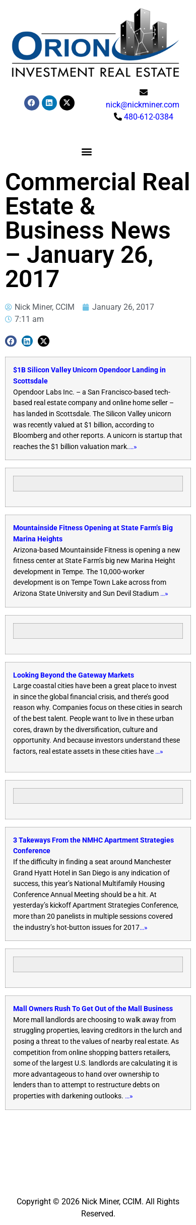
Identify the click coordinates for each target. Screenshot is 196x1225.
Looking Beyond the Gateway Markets (73, 675)
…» (133, 446)
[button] (87, 151)
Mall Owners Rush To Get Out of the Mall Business (93, 1009)
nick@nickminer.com (142, 104)
